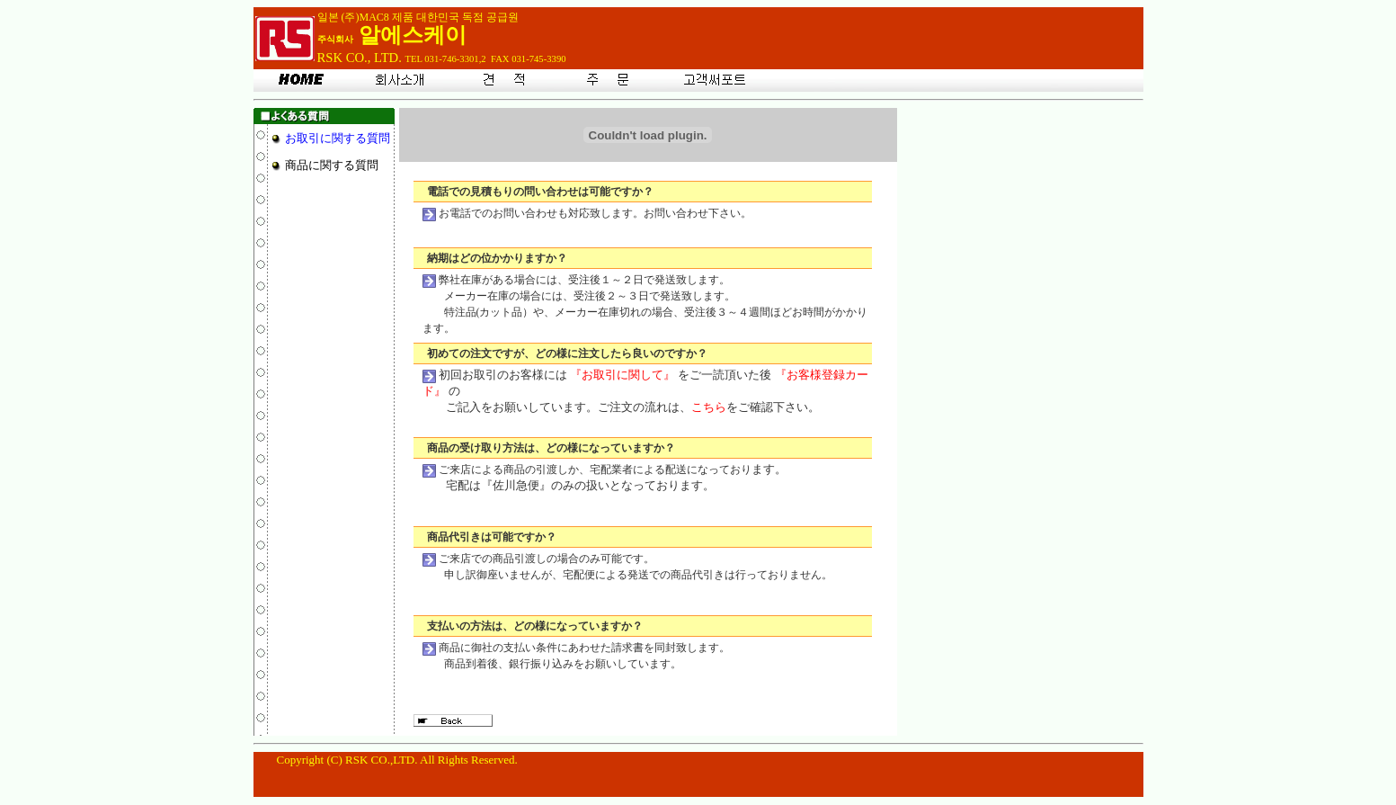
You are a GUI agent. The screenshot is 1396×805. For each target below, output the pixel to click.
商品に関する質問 (331, 165)
